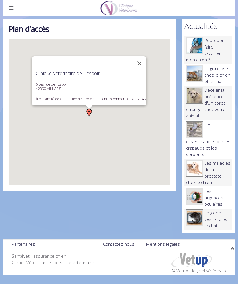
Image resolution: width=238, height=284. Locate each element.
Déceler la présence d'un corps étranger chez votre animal (206, 103)
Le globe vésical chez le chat (216, 219)
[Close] (139, 63)
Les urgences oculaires (213, 197)
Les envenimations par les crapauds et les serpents (208, 139)
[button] (89, 113)
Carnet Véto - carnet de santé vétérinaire (53, 262)
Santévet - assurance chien (39, 256)
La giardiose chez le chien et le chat (217, 74)
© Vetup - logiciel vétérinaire (199, 270)
